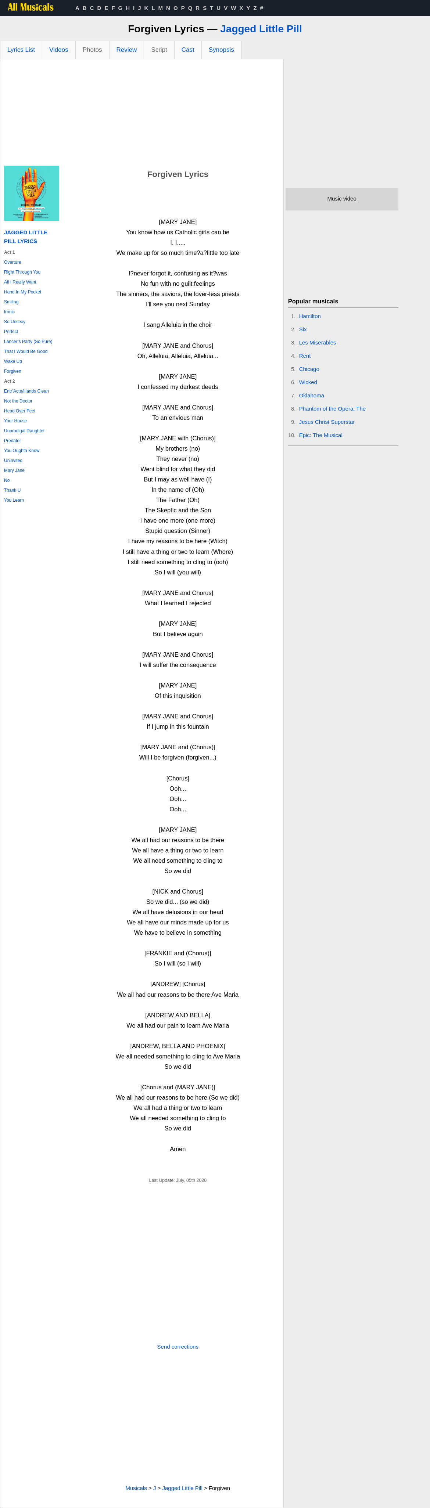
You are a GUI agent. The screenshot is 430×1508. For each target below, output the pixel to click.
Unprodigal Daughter (24, 430)
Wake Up (13, 361)
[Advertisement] (142, 114)
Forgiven (12, 371)
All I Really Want (20, 282)
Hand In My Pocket (22, 292)
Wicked (308, 382)
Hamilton (310, 316)
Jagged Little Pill (261, 29)
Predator (12, 440)
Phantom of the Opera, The (332, 408)
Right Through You (22, 272)
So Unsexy (14, 321)
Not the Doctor (18, 401)
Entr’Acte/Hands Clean (26, 391)
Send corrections (178, 1346)
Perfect (11, 331)
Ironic (9, 311)
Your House (15, 420)
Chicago (309, 369)
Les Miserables (317, 342)
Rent (305, 356)
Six (303, 329)
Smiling (11, 301)
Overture (12, 262)
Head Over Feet (19, 411)
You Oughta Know (21, 450)
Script (159, 49)
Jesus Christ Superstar (327, 422)
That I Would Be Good (26, 351)
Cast (188, 49)
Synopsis (221, 49)
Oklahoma (311, 395)
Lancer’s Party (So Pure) (28, 341)
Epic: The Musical (321, 435)
